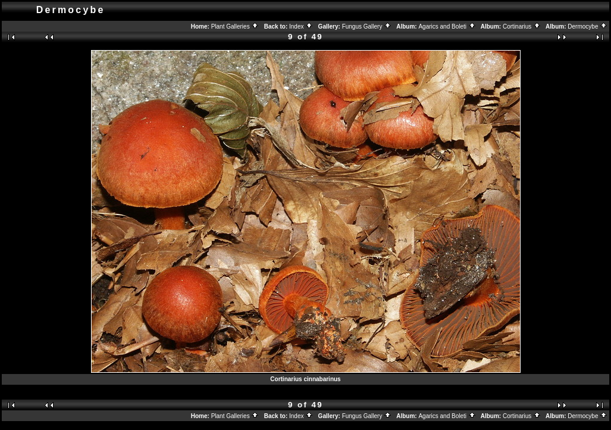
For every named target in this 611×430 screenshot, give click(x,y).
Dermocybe (587, 26)
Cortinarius (522, 26)
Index (301, 26)
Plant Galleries (235, 26)
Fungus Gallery (367, 26)
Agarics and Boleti (446, 26)
